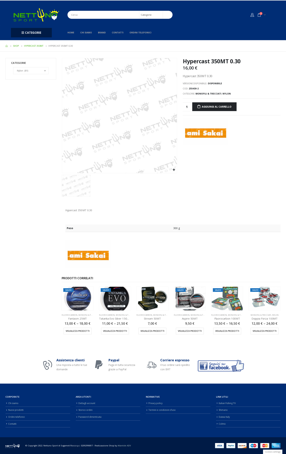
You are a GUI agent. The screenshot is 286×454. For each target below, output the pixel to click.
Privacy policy (155, 403)
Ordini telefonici (140, 32)
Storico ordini (85, 410)
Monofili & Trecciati (208, 93)
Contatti (117, 32)
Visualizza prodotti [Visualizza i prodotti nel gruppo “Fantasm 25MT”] (78, 331)
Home (70, 32)
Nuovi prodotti (16, 410)
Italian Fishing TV (228, 403)
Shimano (223, 410)
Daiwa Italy (224, 416)
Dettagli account (87, 403)
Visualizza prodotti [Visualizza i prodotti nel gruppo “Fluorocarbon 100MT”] (227, 331)
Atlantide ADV (124, 445)
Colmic (222, 423)
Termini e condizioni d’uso (162, 410)
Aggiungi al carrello (216, 106)
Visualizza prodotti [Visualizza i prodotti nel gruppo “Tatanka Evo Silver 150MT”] (115, 331)
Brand (102, 32)
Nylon (227, 93)
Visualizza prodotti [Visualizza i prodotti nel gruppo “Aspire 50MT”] (190, 331)
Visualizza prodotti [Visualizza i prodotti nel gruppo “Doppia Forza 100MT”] (265, 331)
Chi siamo (86, 32)
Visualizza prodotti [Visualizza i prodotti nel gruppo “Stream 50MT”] (152, 331)
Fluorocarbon (69, 315)
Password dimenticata (90, 416)
